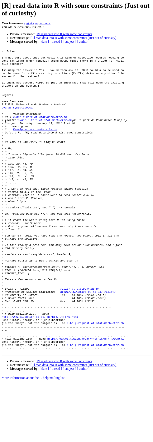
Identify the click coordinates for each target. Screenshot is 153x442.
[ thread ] (56, 41)
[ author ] (83, 41)
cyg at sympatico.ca (37, 23)
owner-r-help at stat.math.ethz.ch (40, 130)
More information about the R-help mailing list (33, 438)
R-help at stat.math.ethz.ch (35, 145)
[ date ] (44, 41)
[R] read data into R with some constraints (64, 34)
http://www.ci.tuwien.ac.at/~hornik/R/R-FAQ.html (40, 370)
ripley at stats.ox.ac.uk (79, 337)
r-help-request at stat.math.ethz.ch (95, 378)
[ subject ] (69, 41)
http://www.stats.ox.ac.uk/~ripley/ (88, 340)
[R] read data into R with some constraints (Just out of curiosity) (73, 38)
